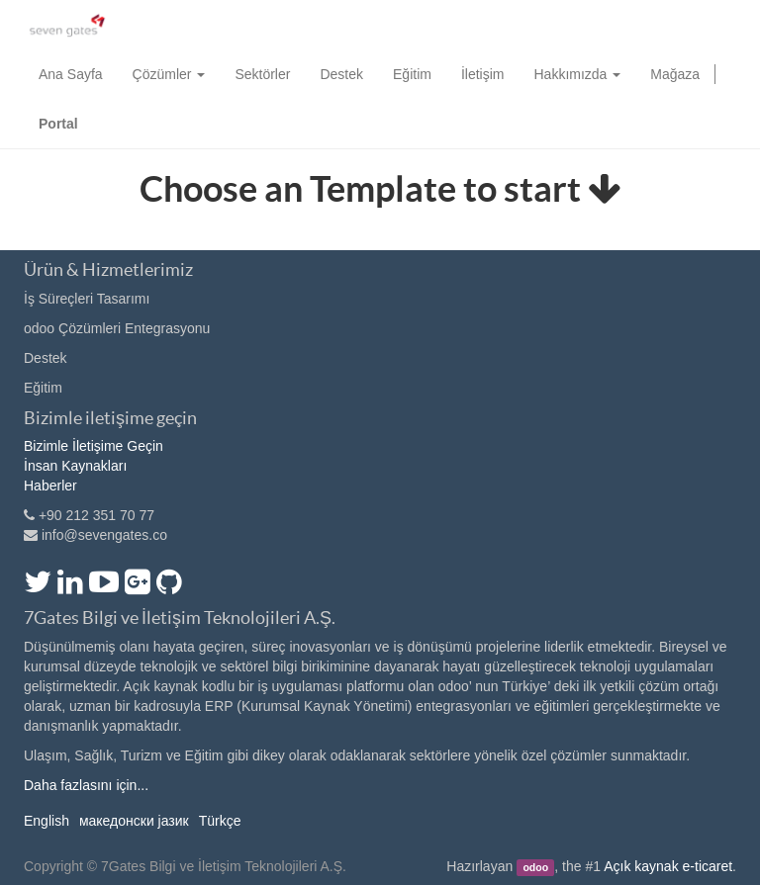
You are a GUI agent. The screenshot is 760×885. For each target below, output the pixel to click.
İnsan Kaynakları (75, 466)
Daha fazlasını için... (86, 785)
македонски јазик (134, 821)
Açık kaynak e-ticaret (668, 866)
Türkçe (220, 821)
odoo (535, 867)
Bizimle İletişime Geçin (93, 446)
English (46, 821)
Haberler (50, 485)
